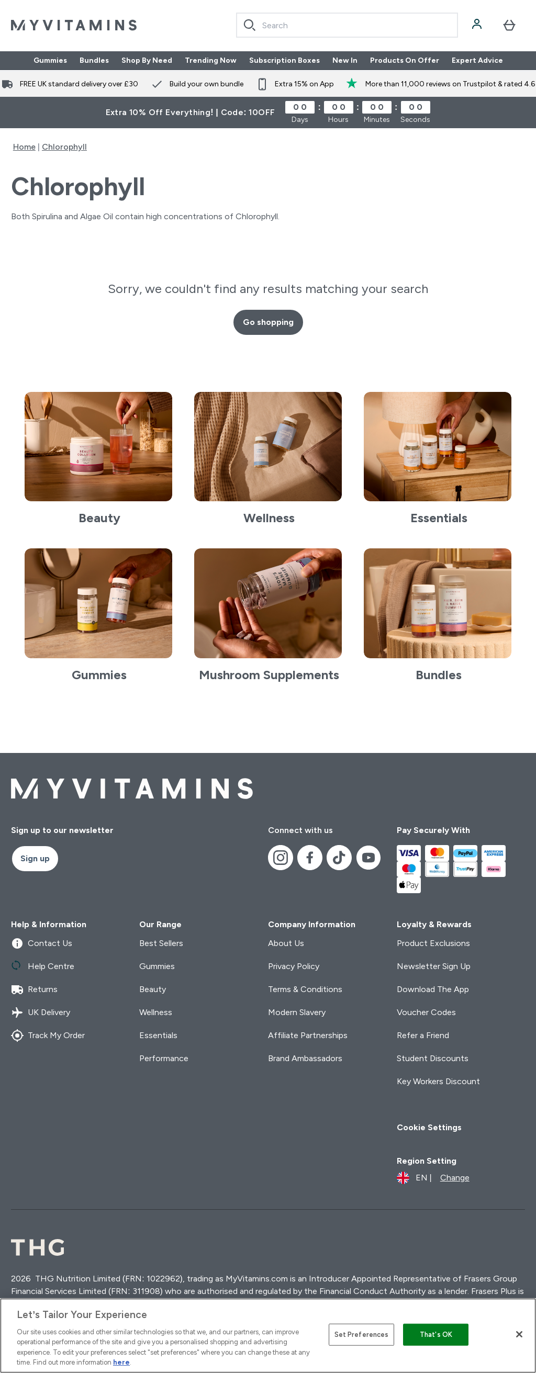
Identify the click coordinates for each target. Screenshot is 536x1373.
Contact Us (41, 943)
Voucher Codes (426, 1012)
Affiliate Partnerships (308, 1035)
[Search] (249, 25)
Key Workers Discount (438, 1081)
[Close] (519, 1334)
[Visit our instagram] (280, 857)
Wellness (155, 1012)
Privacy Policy (293, 966)
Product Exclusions (433, 943)
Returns (34, 989)
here (121, 1362)
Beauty (152, 989)
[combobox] (347, 25)
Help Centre (42, 966)
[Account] (478, 25)
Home (24, 147)
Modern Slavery (297, 1012)
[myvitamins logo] (74, 25)
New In (345, 61)
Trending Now (211, 61)
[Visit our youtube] (368, 857)
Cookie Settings (429, 1127)
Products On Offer (404, 61)
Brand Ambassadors (305, 1058)
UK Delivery (40, 1012)
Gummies (50, 61)
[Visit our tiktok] (339, 857)
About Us (286, 943)
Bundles (94, 61)
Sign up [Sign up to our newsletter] (35, 858)
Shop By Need (146, 61)
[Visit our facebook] (309, 857)
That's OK (436, 1334)
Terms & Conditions (305, 989)
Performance (163, 1058)
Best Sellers (161, 943)
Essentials (158, 1035)
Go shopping (268, 322)
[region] (268, 1335)
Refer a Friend (423, 1035)
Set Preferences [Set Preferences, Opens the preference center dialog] (361, 1334)
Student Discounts (432, 1058)
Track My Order (48, 1035)
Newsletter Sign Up (434, 966)
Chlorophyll (64, 147)
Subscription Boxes (284, 61)
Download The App (433, 989)
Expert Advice (477, 61)
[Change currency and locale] (433, 1178)
